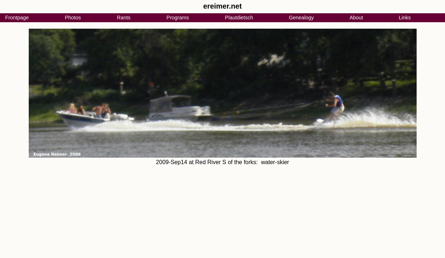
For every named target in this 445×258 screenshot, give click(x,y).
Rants (124, 17)
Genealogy (301, 17)
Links (405, 17)
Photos (73, 17)
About (356, 17)
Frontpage (17, 17)
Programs (178, 17)
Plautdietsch (239, 17)
